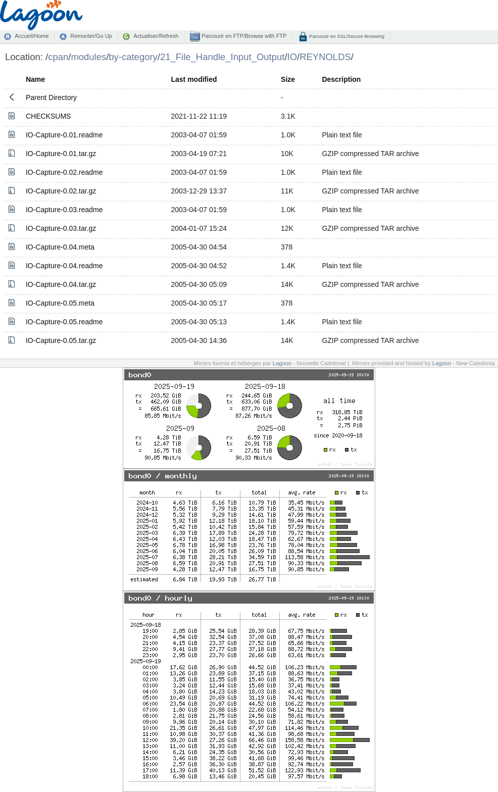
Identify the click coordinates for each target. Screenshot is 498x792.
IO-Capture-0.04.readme (64, 266)
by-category (133, 57)
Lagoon (282, 363)
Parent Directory (51, 97)
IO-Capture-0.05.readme (64, 322)
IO (292, 57)
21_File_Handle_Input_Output (222, 57)
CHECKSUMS (48, 116)
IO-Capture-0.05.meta (60, 303)
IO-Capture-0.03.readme (64, 210)
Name (35, 79)
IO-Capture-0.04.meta (60, 247)
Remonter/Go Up (91, 36)
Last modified (194, 79)
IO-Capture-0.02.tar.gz (61, 191)
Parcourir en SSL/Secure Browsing (346, 36)
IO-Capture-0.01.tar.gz (61, 154)
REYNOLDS (325, 57)
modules (88, 57)
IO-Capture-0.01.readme (64, 135)
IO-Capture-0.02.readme (64, 172)
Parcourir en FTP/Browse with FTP (243, 36)
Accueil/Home (31, 36)
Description (341, 79)
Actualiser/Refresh (155, 36)
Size (288, 79)
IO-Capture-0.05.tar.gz (61, 340)
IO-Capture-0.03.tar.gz (61, 228)
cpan (58, 57)
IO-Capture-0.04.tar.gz (61, 284)
